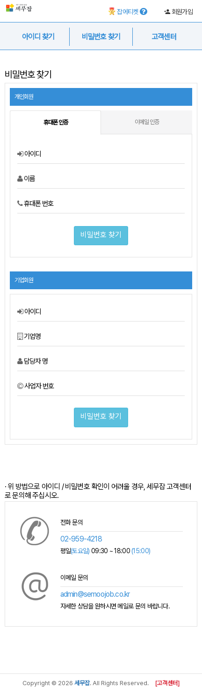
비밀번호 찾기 (101, 234)
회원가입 (178, 11)
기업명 (29, 336)
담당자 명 (32, 361)
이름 (26, 179)
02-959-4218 (81, 538)
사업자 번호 (35, 386)
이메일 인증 (147, 121)
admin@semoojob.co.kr (95, 594)
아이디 (29, 154)
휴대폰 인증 (55, 122)
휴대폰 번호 (35, 203)
